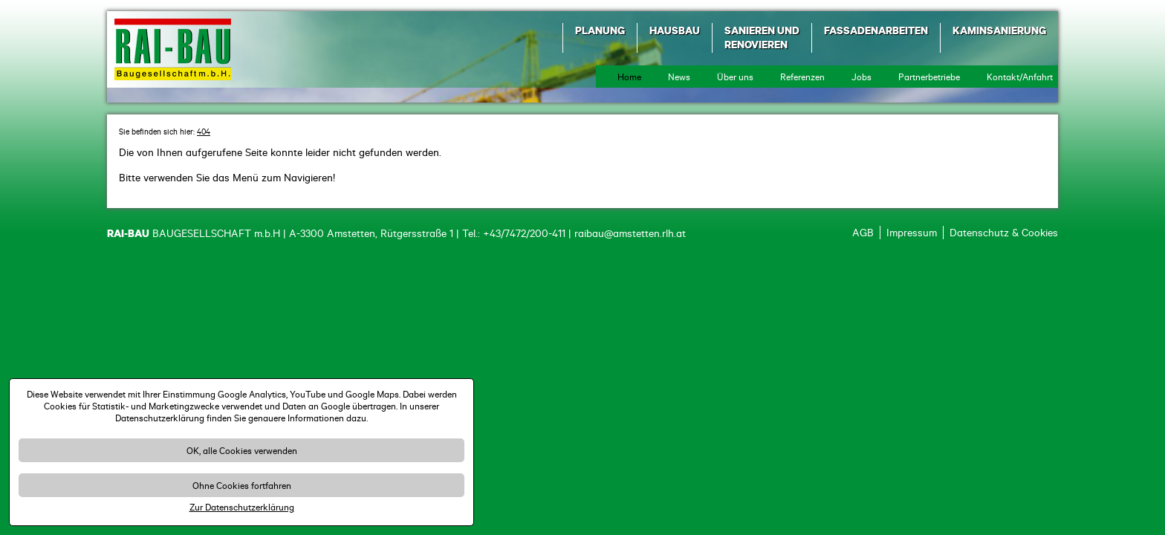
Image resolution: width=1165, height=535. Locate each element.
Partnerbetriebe (929, 76)
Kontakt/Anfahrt (1020, 76)
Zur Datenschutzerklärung (241, 507)
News (679, 76)
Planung (600, 30)
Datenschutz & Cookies (1004, 232)
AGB (863, 232)
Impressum (911, 232)
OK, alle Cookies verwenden (241, 450)
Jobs (861, 76)
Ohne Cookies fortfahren (241, 485)
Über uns (735, 76)
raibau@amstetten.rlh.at (630, 233)
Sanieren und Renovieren (761, 37)
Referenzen (802, 76)
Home (629, 76)
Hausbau (674, 30)
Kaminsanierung (999, 30)
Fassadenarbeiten (876, 30)
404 (203, 131)
